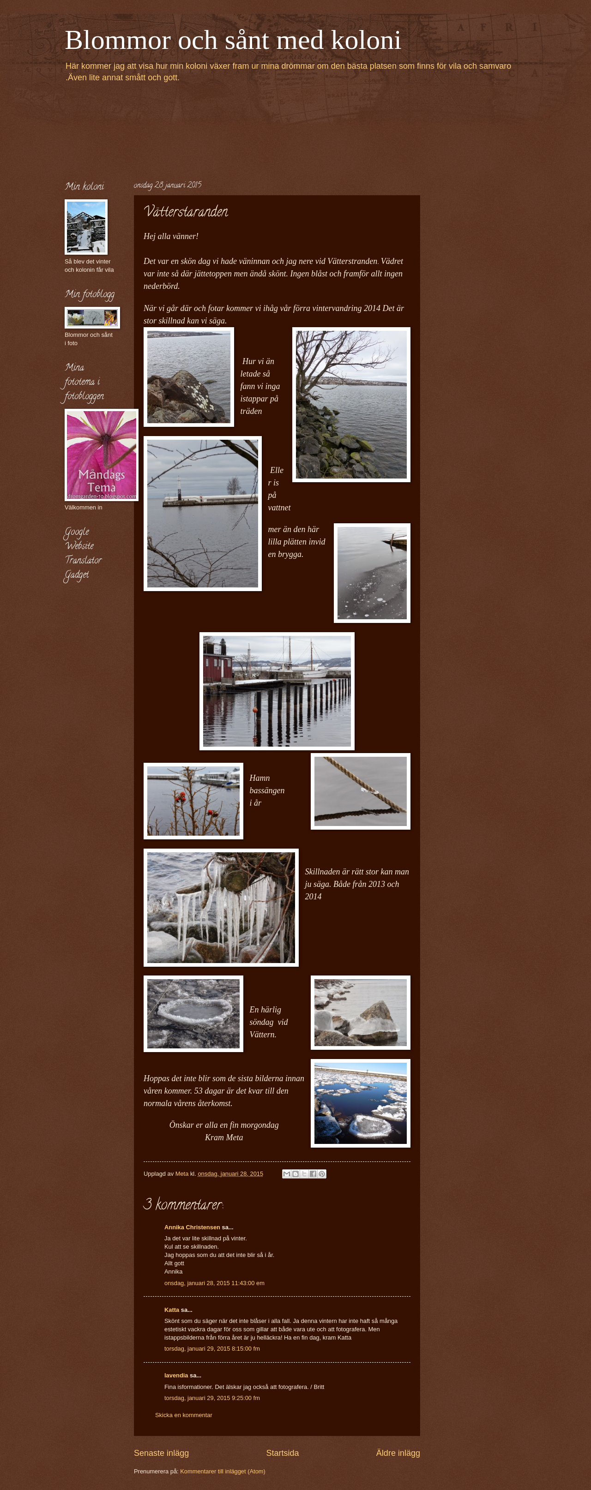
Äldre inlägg (398, 1453)
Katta (171, 1309)
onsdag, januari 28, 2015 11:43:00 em (214, 1283)
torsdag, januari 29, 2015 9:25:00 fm (212, 1397)
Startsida (282, 1453)
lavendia (176, 1375)
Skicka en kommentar (183, 1415)
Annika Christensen (192, 1227)
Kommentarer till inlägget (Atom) (222, 1471)
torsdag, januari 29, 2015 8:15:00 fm (212, 1348)
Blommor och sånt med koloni (233, 39)
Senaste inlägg (161, 1453)
